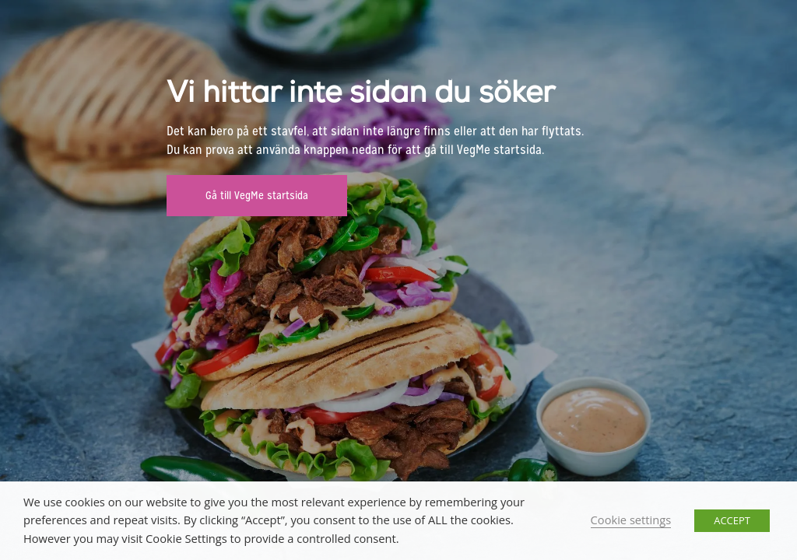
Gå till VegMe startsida (256, 195)
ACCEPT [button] (732, 520)
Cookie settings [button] (631, 519)
